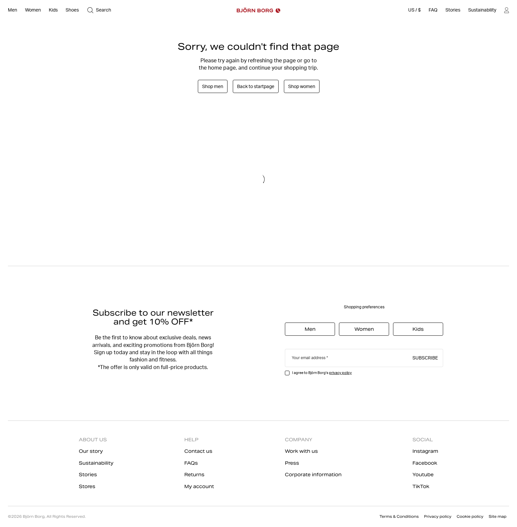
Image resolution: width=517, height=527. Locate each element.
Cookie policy (470, 516)
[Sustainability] (482, 10)
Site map (497, 516)
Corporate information (313, 475)
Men (310, 329)
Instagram (425, 451)
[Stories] (452, 10)
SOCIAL (422, 440)
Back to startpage (255, 86)
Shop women (301, 86)
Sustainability (96, 463)
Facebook (424, 463)
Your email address (308, 357)
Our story (91, 451)
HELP (191, 440)
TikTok (420, 486)
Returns (194, 475)
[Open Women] (33, 10)
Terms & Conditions (399, 516)
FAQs (191, 463)
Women (364, 329)
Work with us (301, 451)
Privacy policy (437, 516)
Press (292, 463)
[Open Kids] (53, 10)
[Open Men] (12, 10)
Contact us (198, 451)
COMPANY (298, 440)
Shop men (212, 86)
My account (199, 486)
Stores (87, 486)
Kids (418, 329)
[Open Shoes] (72, 10)
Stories (88, 475)
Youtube (423, 475)
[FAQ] (433, 10)
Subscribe (425, 357)
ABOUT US (93, 440)
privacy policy (340, 372)
